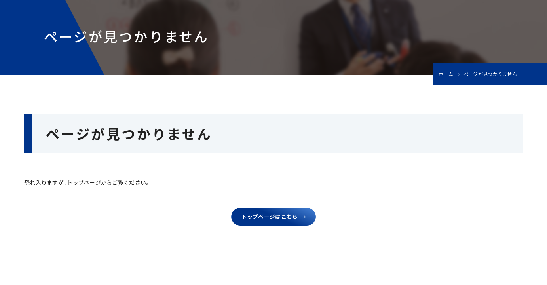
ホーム (446, 74)
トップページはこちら (269, 218)
